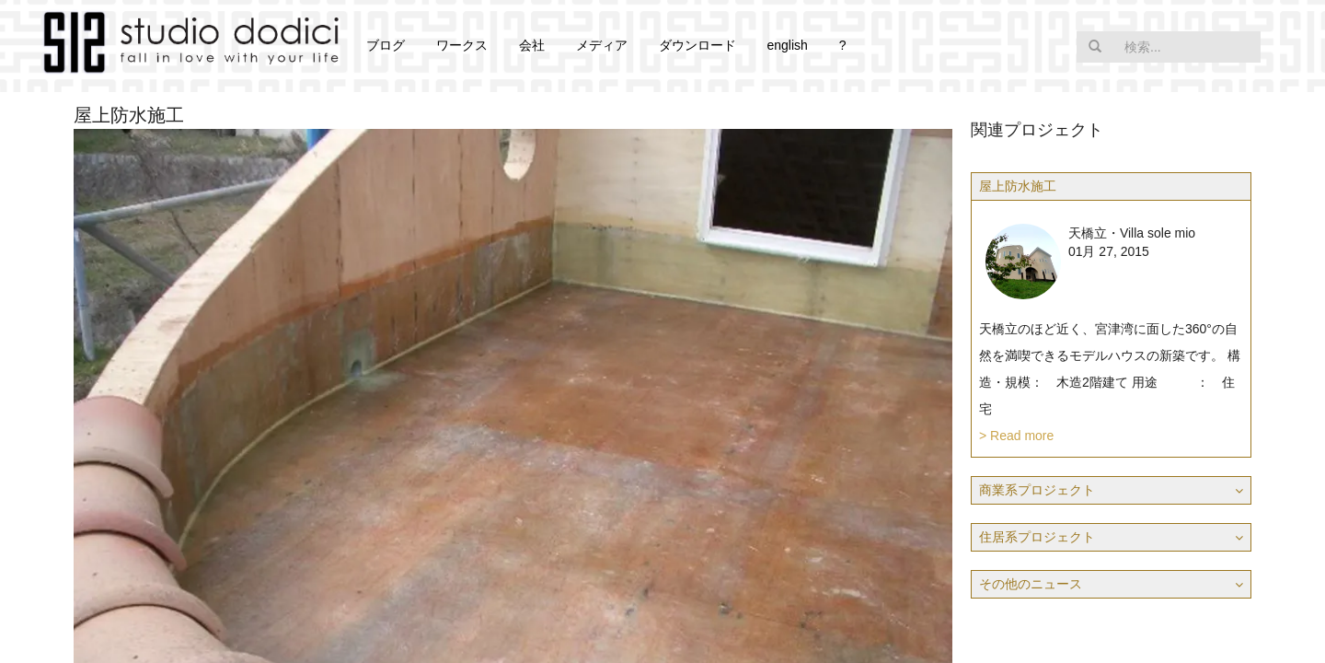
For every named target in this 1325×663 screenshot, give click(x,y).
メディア (602, 45)
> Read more (1016, 435)
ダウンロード (697, 45)
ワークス (462, 45)
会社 (532, 45)
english (786, 45)
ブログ (385, 45)
